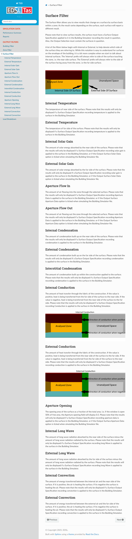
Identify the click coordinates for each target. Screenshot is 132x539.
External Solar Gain (12, 69)
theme (71, 534)
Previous (52, 520)
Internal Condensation (13, 81)
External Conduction (13, 96)
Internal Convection (12, 112)
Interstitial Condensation (14, 89)
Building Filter (8, 46)
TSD (19, 8)
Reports (6, 37)
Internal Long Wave (12, 104)
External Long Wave (12, 108)
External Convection (13, 115)
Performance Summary (12, 33)
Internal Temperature (13, 58)
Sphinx (58, 534)
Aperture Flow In (11, 73)
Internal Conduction (12, 92)
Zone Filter (7, 50)
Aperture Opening (12, 100)
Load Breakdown (9, 119)
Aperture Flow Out (12, 77)
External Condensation (14, 85)
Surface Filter (7, 54)
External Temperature (13, 62)
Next (120, 520)
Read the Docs (92, 534)
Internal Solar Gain (12, 66)
